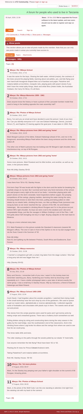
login (37, 2)
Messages (10, 55)
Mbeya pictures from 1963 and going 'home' (35, 176)
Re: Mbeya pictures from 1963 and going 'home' (37, 130)
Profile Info (10, 39)
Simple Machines (24, 411)
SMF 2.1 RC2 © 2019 (11, 411)
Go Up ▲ (76, 411)
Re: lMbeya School (25, 70)
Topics (18, 55)
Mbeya (12, 70)
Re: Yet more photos (27, 364)
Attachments (27, 55)
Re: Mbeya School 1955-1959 (29, 292)
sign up (44, 2)
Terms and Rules (66, 411)
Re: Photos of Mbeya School (29, 113)
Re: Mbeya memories (26, 249)
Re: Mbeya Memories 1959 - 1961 (30, 95)
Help (58, 411)
